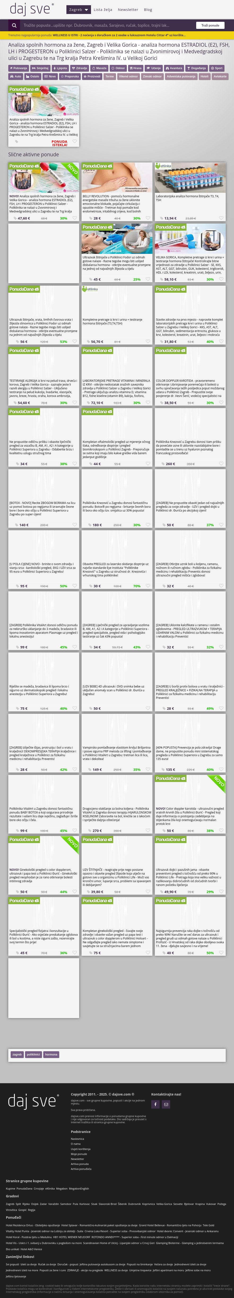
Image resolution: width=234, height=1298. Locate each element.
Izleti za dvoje (29, 1264)
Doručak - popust (67, 1264)
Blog (148, 9)
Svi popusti (12, 1264)
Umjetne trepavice (140, 1270)
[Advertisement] (43, 253)
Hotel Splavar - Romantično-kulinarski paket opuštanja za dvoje (99, 1225)
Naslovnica (77, 1139)
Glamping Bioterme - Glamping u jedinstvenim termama (190, 1243)
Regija (31, 1210)
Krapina (200, 1204)
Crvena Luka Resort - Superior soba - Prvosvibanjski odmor (120, 1231)
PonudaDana (24, 1188)
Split (18, 1204)
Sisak (94, 1204)
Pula (75, 1204)
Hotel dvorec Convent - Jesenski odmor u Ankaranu (188, 1231)
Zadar (43, 1204)
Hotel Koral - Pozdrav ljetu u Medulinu (29, 1237)
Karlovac (84, 1204)
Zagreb (78, 9)
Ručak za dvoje (47, 1264)
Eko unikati (12, 1249)
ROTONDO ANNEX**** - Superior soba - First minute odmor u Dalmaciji (135, 1237)
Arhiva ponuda (80, 1164)
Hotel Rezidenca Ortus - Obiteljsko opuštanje (33, 1225)
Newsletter (128, 9)
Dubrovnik (134, 1204)
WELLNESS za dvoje (116, 1270)
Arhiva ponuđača (81, 1169)
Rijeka (26, 1204)
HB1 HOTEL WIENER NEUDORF (71, 1237)
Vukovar (211, 1204)
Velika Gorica (164, 1204)
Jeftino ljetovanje (16, 1276)
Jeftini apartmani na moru (168, 1270)
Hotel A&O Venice (31, 1249)
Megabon (62, 1188)
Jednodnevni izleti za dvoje (190, 1264)
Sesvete (178, 1204)
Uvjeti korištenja (81, 1149)
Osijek (34, 1204)
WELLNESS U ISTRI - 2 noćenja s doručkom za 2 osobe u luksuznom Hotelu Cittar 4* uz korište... (119, 35)
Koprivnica (148, 1204)
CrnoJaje (39, 1188)
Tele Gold (208, 1225)
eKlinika (50, 1188)
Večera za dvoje (163, 1264)
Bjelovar (189, 1204)
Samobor (65, 1204)
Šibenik (122, 1204)
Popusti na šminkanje (140, 1264)
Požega (221, 1204)
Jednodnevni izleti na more (22, 1270)
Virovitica (11, 1210)
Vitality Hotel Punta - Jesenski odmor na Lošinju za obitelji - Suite (44, 1231)
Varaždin (53, 1204)
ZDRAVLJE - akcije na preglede (85, 1270)
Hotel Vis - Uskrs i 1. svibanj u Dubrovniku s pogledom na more (44, 1243)
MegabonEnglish (79, 1188)
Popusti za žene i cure (52, 1270)
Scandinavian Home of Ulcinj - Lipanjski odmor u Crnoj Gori (119, 1243)
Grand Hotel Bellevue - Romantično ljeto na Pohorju (170, 1225)
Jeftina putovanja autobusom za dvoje (102, 1264)
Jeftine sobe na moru (198, 1270)
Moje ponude (79, 1154)
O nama (76, 1143)
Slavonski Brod (108, 1204)
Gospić (22, 1210)
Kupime (10, 1188)
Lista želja (103, 9)
